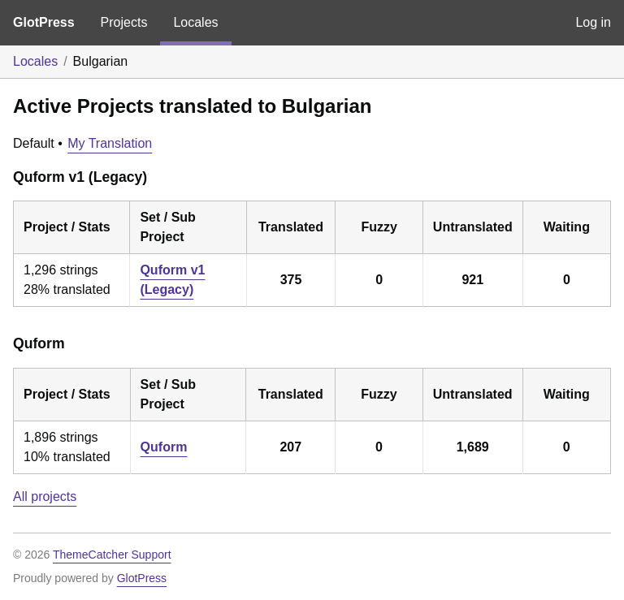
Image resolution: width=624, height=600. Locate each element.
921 (472, 280)
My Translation (109, 143)
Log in (593, 22)
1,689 (473, 447)
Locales (195, 22)
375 (291, 280)
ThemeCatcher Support (112, 554)
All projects (44, 496)
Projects (124, 22)
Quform (164, 447)
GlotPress (44, 22)
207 (290, 447)
